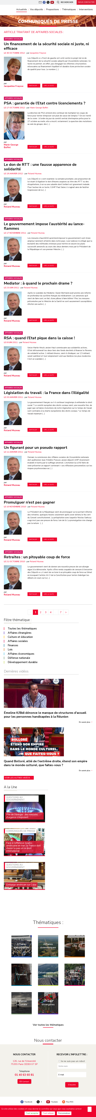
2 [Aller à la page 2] (40, 612)
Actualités (21, 9)
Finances (13, 645)
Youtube (52, 1100)
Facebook (26, 1100)
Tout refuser (48, 1113)
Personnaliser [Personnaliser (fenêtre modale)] (64, 1113)
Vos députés (36, 9)
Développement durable (23, 661)
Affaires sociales (13, 39)
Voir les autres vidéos (17, 777)
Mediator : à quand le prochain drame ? (38, 283)
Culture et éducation (20, 636)
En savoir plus (85, 721)
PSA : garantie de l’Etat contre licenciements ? (44, 103)
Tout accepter (32, 1113)
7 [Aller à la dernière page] (61, 612)
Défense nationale (19, 657)
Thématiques (69, 9)
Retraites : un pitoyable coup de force (37, 556)
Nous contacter (86, 2)
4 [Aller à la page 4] (50, 612)
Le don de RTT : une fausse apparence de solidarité (40, 167)
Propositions (52, 9)
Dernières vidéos (16, 671)
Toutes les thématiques (22, 628)
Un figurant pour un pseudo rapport (35, 447)
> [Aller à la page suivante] (66, 612)
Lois (10, 649)
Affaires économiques (21, 653)
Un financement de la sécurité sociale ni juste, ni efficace (46, 46)
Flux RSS (68, 1100)
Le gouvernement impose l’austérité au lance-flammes (44, 226)
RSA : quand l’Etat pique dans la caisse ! (39, 337)
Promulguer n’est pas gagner (29, 502)
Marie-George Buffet (39, 107)
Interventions (86, 9)
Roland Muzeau (35, 173)
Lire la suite (49, 85)
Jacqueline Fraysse (38, 52)
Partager (33, 85)
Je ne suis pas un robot (72, 1060)
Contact (25, 1080)
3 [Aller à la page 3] (45, 612)
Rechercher (64, 2)
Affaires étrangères (19, 632)
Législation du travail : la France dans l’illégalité (46, 392)
